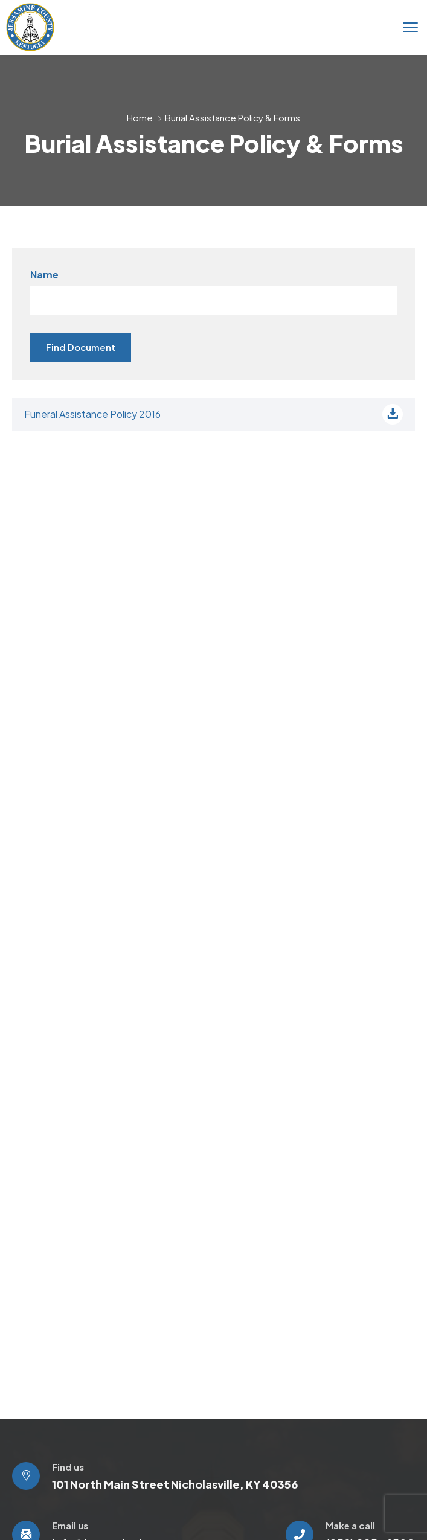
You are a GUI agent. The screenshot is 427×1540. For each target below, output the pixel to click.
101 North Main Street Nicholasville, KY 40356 (175, 1484)
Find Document (80, 347)
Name (44, 274)
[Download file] (392, 414)
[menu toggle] (410, 26)
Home (140, 117)
